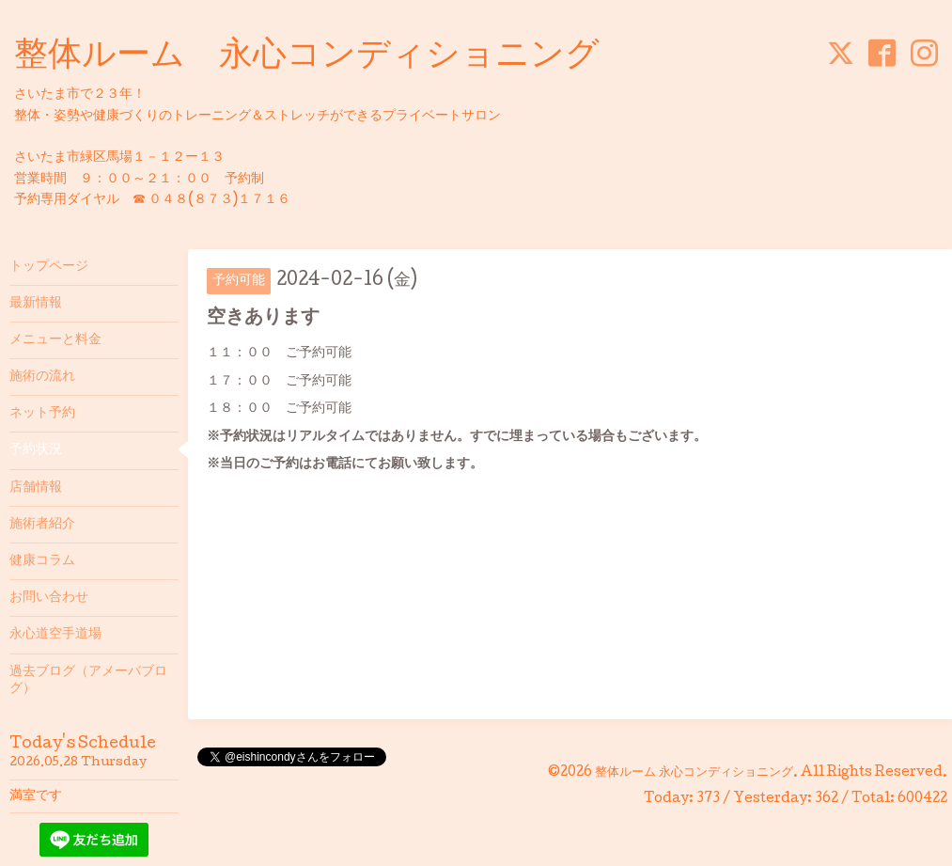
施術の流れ (42, 377)
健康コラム (42, 561)
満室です (35, 796)
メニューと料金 (55, 340)
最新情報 (35, 303)
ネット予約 (42, 413)
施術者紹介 (42, 524)
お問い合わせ (48, 598)
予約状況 (35, 450)
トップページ (48, 267)
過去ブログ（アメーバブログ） (88, 681)
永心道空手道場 (55, 634)
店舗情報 (35, 488)
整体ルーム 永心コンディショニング (307, 57)
